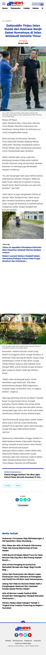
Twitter (26, 636)
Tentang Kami (18, 641)
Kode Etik (37, 641)
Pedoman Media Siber (23, 643)
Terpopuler (15, 8)
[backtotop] (23, 623)
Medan (36, 8)
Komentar (23, 505)
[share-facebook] (17, 499)
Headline (7, 486)
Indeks (26, 8)
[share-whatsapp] (25, 499)
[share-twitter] (21, 499)
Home (5, 8)
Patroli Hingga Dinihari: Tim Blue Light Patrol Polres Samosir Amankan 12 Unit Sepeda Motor (22, 475)
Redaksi (8, 641)
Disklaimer (28, 641)
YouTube (31, 636)
